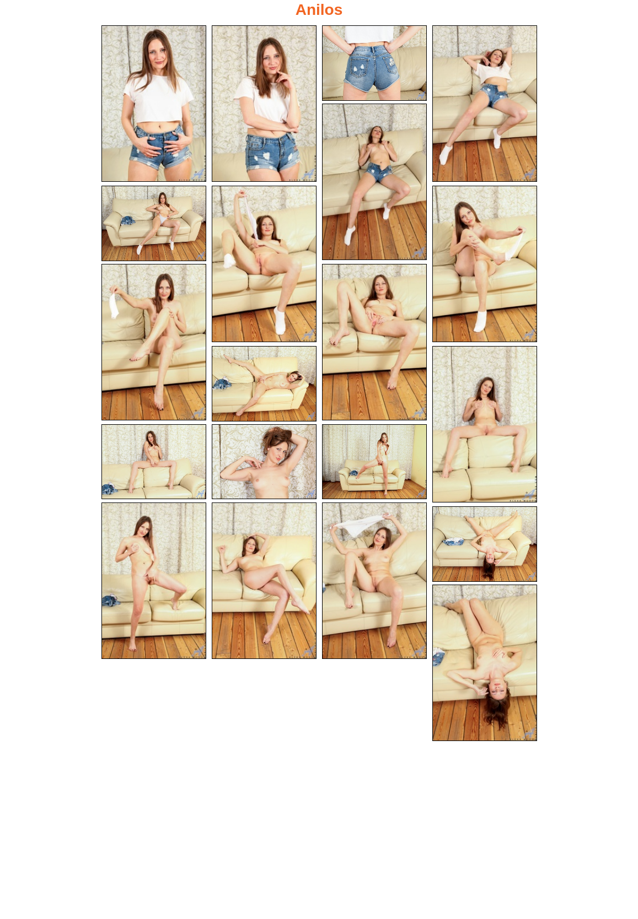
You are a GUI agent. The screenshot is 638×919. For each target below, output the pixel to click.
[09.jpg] (153, 342)
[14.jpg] (264, 462)
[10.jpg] (374, 342)
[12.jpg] (484, 424)
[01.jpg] (153, 103)
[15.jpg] (374, 462)
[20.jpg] (484, 663)
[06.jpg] (153, 223)
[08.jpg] (484, 264)
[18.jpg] (374, 580)
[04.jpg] (484, 103)
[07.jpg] (264, 264)
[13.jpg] (153, 462)
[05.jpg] (374, 182)
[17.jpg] (264, 580)
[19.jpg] (484, 544)
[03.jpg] (374, 63)
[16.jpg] (153, 580)
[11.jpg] (264, 383)
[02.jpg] (264, 103)
